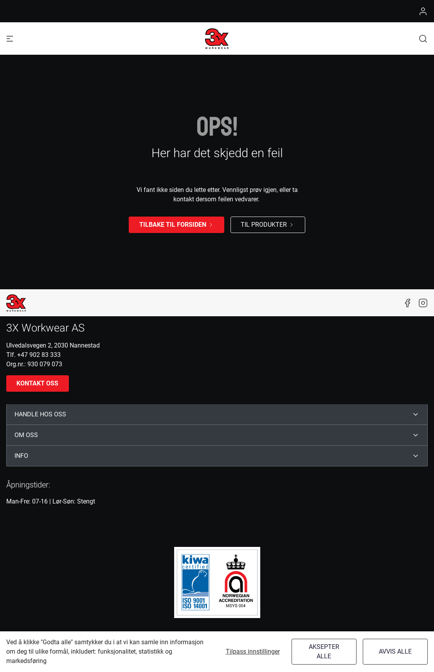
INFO (21, 456)
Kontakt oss (37, 383)
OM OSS (26, 435)
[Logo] (217, 38)
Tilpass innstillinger (253, 651)
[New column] (16, 303)
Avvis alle (395, 651)
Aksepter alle (324, 651)
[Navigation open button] (9, 38)
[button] (423, 38)
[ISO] (217, 582)
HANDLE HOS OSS (40, 414)
